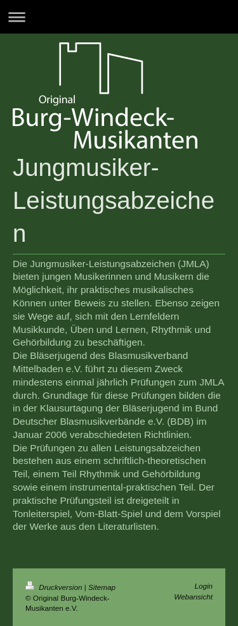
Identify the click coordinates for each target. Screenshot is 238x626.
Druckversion (54, 587)
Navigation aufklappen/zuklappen (119, 16)
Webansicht (193, 596)
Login (203, 586)
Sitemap (102, 587)
